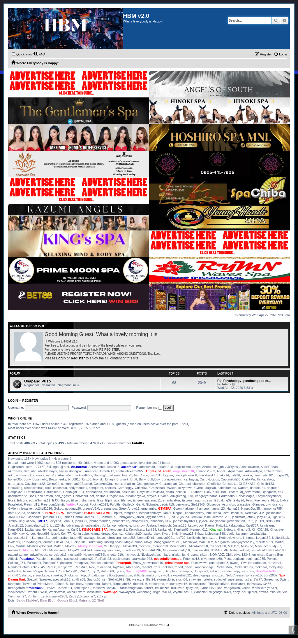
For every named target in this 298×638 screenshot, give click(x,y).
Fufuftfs (138, 443)
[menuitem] (39, 54)
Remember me (149, 407)
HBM (166, 625)
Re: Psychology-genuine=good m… (244, 380)
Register (78, 358)
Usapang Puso (37, 381)
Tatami (226, 384)
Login (61, 358)
